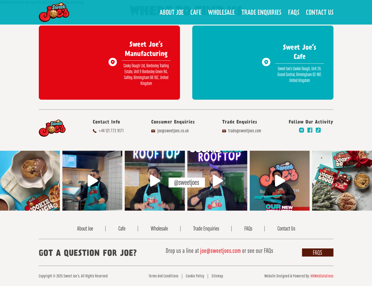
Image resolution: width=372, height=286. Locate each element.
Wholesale (221, 12)
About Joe (172, 12)
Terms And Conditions (164, 276)
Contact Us (319, 12)
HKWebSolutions (322, 276)
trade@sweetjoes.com (244, 131)
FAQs (293, 12)
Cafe (195, 12)
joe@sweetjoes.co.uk (173, 131)
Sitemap (217, 276)
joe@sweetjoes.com (220, 250)
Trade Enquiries (261, 12)
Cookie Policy (195, 276)
